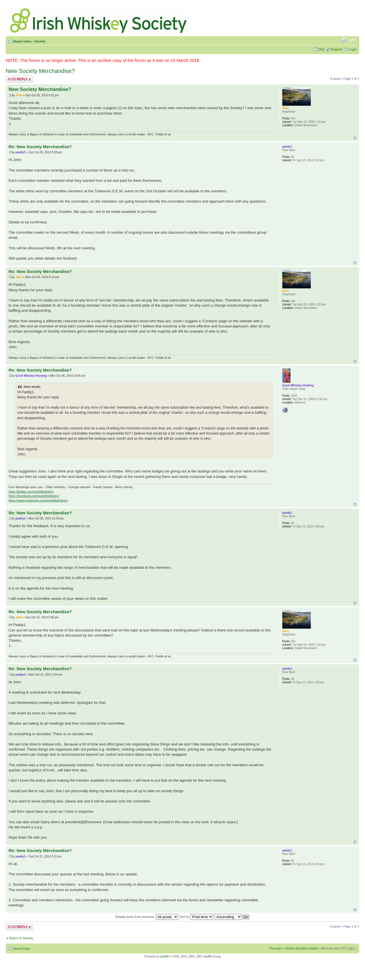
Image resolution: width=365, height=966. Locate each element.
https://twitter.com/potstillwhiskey (31, 491)
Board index (22, 41)
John (18, 95)
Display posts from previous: (146, 916)
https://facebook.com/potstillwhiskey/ (34, 496)
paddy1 (20, 152)
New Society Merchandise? (40, 71)
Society (39, 41)
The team (275, 948)
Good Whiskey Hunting (31, 375)
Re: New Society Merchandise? (40, 146)
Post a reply (19, 79)
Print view (343, 40)
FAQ (321, 49)
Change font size (352, 40)
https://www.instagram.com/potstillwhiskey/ (38, 500)
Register (336, 49)
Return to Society (21, 938)
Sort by (196, 916)
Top (354, 138)
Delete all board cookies (302, 948)
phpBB (164, 956)
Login (352, 49)
